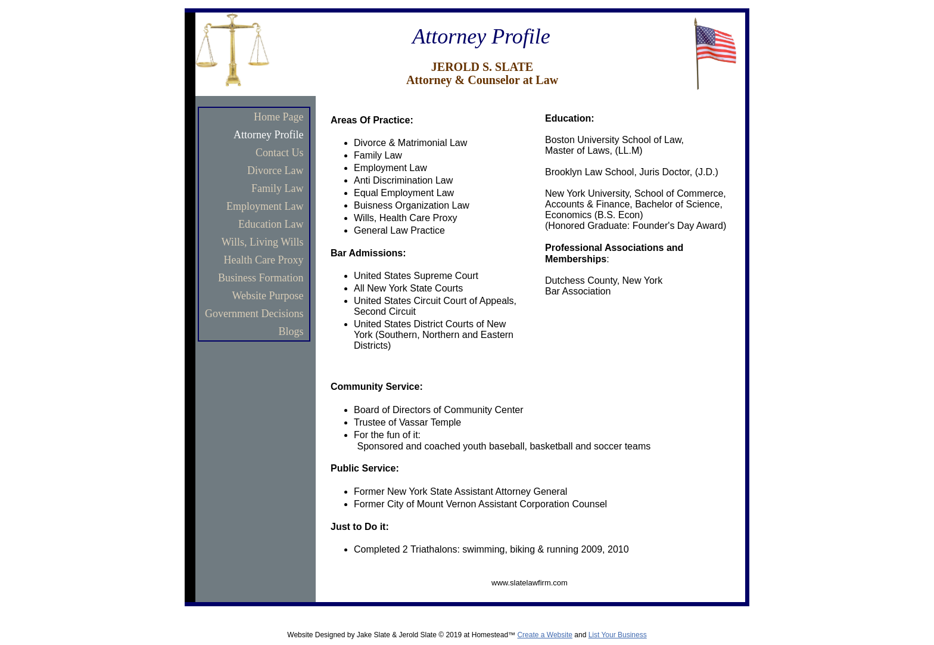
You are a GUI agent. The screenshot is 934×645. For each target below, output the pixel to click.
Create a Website (544, 635)
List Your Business (618, 635)
